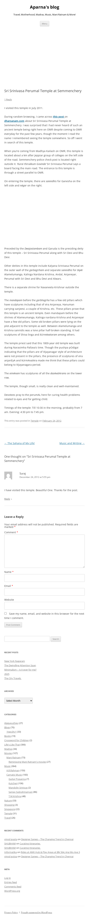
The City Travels (12, 678)
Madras (8, 749)
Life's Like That (12, 744)
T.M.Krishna (15, 796)
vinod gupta (10, 839)
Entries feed (10, 882)
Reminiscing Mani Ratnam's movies (27, 761)
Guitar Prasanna (17, 779)
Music (7, 766)
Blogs (7, 727)
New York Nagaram (14, 661)
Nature (8, 800)
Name (9, 572)
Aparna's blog (44, 7)
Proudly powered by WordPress (36, 912)
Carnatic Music (14, 774)
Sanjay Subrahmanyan (21, 792)
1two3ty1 (11, 731)
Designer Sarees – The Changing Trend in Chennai (47, 839)
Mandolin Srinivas (18, 787)
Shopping (9, 804)
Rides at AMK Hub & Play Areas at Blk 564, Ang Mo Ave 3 (50, 852)
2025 (6, 674)
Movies (8, 753)
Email (8, 586)
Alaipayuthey (11, 723)
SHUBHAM (10, 843)
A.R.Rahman (12, 770)
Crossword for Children (16, 740)
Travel (7, 817)
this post (59, 116)
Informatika (10, 852)
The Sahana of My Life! (19, 443)
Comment (11, 532)
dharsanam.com (14, 121)
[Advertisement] (44, 53)
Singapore (9, 809)
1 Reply (8, 99)
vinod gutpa (10, 856)
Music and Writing (72, 443)
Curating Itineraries (30, 843)
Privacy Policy (11, 912)
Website (9, 599)
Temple (35, 420)
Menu (44, 23)
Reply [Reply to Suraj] (7, 498)
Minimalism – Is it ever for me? (20, 669)
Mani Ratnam (13, 757)
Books (7, 736)
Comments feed (12, 886)
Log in (7, 878)
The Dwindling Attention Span (20, 665)
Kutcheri (13, 783)
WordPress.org (12, 890)
